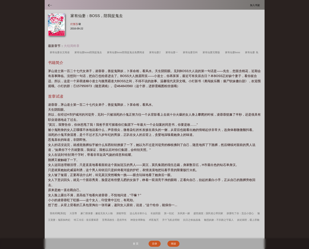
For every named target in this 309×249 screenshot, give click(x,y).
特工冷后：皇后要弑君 (86, 219)
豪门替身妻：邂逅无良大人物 (97, 213)
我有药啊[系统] (58, 213)
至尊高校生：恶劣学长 (114, 219)
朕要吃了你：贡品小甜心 (240, 213)
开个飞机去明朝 (171, 219)
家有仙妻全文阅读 (60, 52)
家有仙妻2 (155, 52)
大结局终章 (71, 46)
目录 (154, 243)
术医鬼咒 (154, 219)
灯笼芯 (74, 24)
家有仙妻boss (233, 52)
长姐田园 (155, 213)
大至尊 (73, 213)
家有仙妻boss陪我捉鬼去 (89, 52)
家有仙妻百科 (191, 52)
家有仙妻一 (172, 52)
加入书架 (255, 5)
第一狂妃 (169, 213)
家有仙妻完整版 (212, 52)
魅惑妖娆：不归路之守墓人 (219, 219)
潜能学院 (121, 213)
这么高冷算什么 (138, 213)
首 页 (135, 243)
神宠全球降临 (137, 219)
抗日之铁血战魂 (191, 219)
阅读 (173, 243)
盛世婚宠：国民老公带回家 (208, 213)
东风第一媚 (184, 213)
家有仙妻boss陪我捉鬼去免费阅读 (126, 52)
